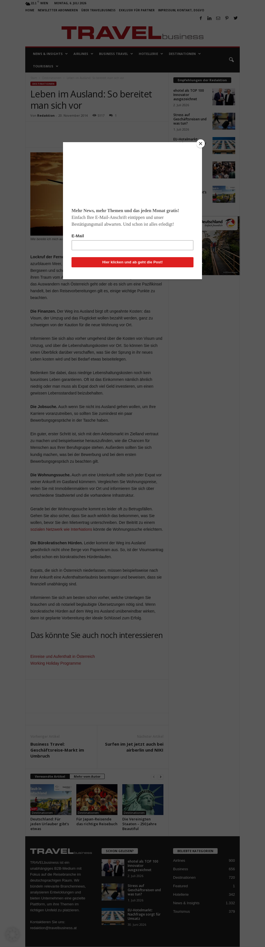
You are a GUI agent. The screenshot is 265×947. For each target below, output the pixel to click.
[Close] (200, 143)
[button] (12, 934)
